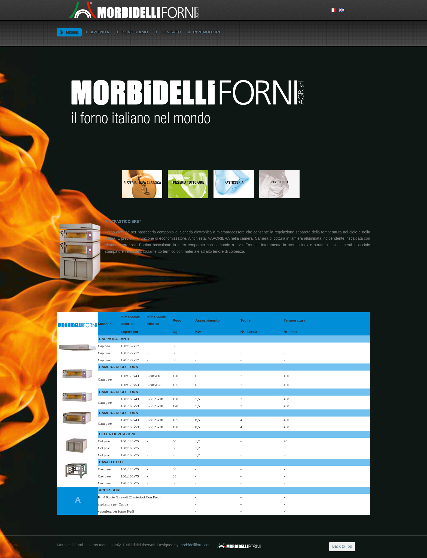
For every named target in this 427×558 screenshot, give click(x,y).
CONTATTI (170, 32)
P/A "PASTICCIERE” (123, 221)
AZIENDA (100, 32)
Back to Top (342, 546)
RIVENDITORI (206, 32)
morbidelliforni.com (195, 545)
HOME (72, 32)
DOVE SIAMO (134, 32)
